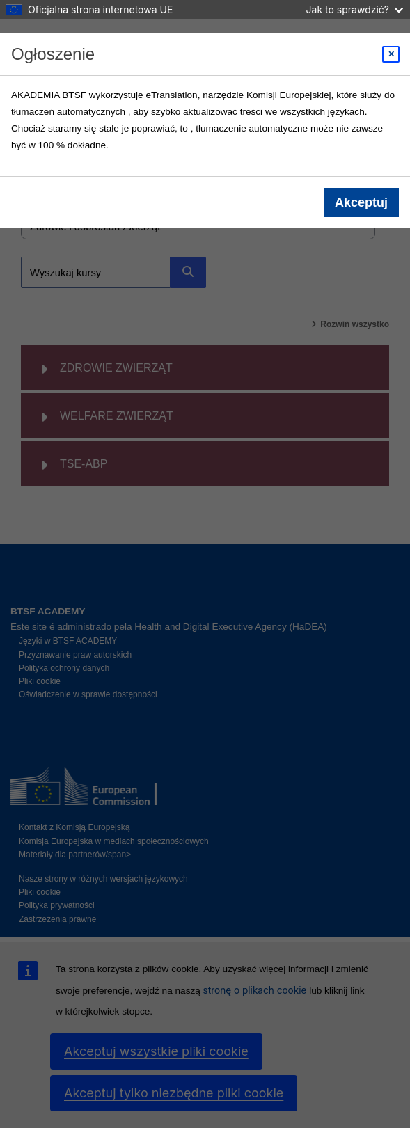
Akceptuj (361, 202)
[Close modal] (391, 54)
